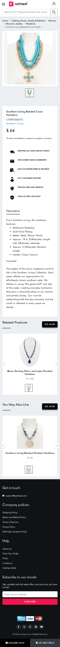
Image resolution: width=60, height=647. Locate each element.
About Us (6, 548)
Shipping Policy (9, 512)
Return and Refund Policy (14, 517)
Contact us (7, 563)
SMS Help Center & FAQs (14, 531)
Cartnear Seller (9, 567)
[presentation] (3, 363)
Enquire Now (15, 643)
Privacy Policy (8, 526)
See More (50, 324)
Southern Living (14, 123)
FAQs (5, 558)
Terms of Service (10, 522)
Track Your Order (10, 553)
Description (13, 210)
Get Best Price (45, 643)
